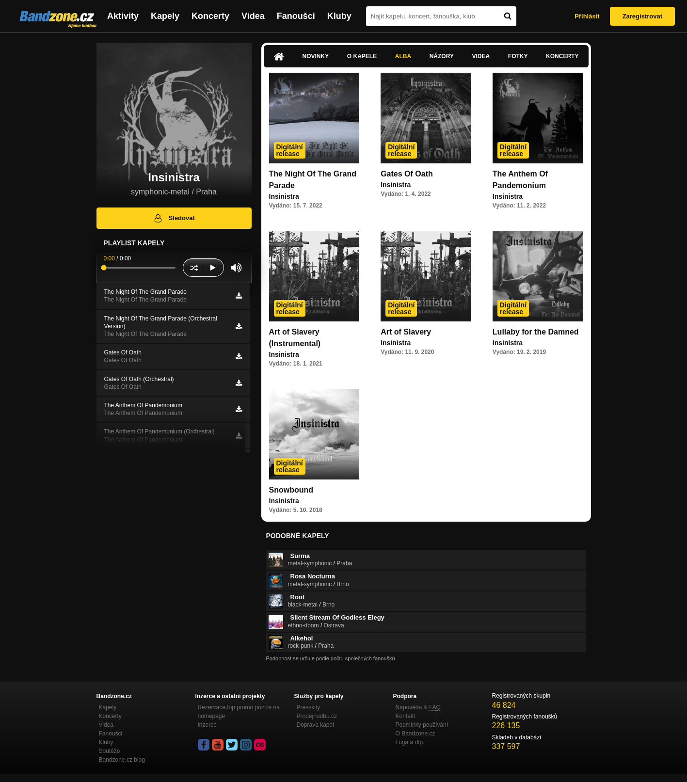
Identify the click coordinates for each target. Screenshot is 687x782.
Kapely (165, 16)
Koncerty (210, 16)
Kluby (339, 16)
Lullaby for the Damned (536, 332)
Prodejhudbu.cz (317, 716)
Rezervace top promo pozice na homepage (239, 711)
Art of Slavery (406, 332)
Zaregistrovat (642, 16)
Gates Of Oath (407, 174)
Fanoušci (296, 16)
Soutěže (109, 751)
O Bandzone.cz (415, 733)
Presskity (308, 707)
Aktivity (123, 16)
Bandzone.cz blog (122, 759)
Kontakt (405, 716)
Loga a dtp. (410, 742)
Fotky (518, 56)
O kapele (362, 56)
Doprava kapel (315, 724)
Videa (253, 16)
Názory (442, 56)
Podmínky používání (422, 724)
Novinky (316, 56)
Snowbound (291, 490)
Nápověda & (418, 707)
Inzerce (207, 724)
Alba (403, 56)
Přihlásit (587, 16)
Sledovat (174, 218)
